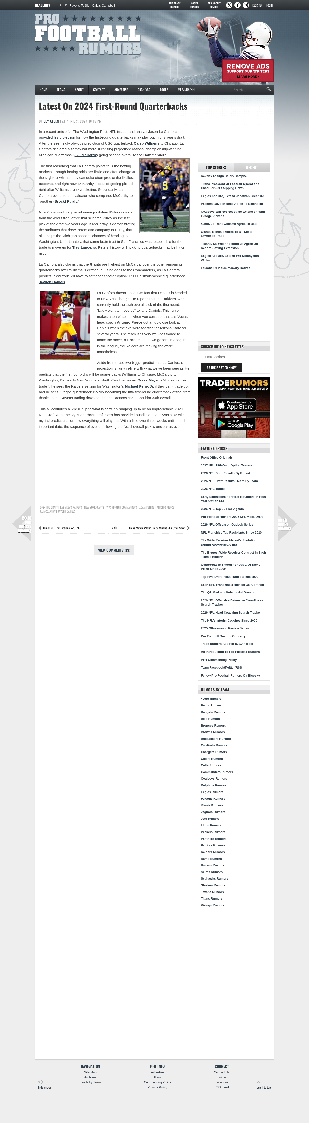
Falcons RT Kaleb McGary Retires (225, 268)
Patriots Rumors (213, 845)
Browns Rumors (213, 732)
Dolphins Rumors (214, 785)
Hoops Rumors (284, 524)
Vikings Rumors (212, 905)
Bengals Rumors (213, 712)
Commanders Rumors (217, 772)
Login (269, 5)
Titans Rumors (211, 898)
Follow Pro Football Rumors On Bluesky (230, 675)
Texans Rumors (212, 892)
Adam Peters (146, 507)
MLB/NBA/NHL (187, 89)
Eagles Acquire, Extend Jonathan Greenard (232, 196)
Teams (61, 89)
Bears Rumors (211, 705)
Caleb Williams (147, 143)
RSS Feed (221, 1087)
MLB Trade (174, 5)
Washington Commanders (121, 507)
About (79, 89)
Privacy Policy (157, 1087)
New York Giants (94, 507)
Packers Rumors (213, 832)
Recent (252, 167)
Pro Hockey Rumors (24, 524)
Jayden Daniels (52, 282)
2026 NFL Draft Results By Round (225, 473)
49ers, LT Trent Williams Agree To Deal (229, 224)
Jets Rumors (210, 818)
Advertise (121, 89)
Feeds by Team (90, 1082)
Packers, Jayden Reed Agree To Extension (232, 203)
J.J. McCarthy (86, 155)
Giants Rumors (212, 805)
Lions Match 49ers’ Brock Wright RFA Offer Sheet (157, 527)
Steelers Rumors (213, 885)
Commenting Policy (157, 1082)
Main (114, 527)
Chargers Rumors (214, 752)
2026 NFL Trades (213, 489)
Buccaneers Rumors (216, 739)
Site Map (90, 1072)
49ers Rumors (211, 698)
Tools (164, 89)
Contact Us (221, 1072)
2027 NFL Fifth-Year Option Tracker (226, 465)
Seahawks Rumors (214, 878)
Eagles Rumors (212, 792)
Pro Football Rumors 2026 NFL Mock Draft (232, 517)
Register (257, 5)
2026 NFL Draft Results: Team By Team (229, 481)
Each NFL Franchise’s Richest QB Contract (232, 584)
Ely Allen (51, 121)
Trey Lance (81, 247)
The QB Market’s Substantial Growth (227, 592)
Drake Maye (148, 380)
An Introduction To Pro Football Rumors (230, 652)
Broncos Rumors (213, 725)
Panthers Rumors (214, 838)
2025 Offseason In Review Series (225, 628)
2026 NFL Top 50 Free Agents (222, 509)
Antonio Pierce (165, 507)
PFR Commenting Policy (219, 660)
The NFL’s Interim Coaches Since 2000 (229, 620)
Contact (99, 89)
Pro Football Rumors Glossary (223, 636)
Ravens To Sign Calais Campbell (92, 5)
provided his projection (57, 137)
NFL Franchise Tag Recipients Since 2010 (231, 532)
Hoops (194, 5)
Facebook (222, 1082)
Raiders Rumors (213, 852)
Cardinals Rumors (214, 745)
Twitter (221, 1077)
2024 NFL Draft (49, 507)
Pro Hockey (214, 5)
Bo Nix (98, 392)
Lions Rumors (211, 825)
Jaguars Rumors (213, 812)
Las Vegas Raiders (71, 507)
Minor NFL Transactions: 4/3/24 (61, 527)
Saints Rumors (212, 872)
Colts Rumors (211, 765)
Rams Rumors (211, 859)
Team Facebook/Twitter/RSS (221, 667)
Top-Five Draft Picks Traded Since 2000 (229, 577)
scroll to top (264, 1085)
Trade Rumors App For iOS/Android (227, 644)
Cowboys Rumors (214, 778)
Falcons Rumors (213, 798)
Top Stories (216, 167)
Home (43, 89)
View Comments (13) (114, 550)
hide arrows (44, 1085)
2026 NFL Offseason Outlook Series (227, 524)
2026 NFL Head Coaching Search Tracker (231, 612)
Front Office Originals (217, 457)
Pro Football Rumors (52, 13)
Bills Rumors (210, 718)
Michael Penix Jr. (139, 386)
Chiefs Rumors (212, 759)
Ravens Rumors (212, 865)
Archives (144, 89)
